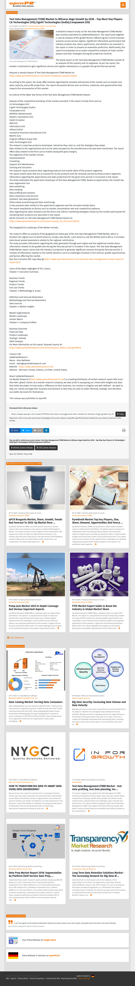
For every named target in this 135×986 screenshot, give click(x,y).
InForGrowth (77, 782)
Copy (120, 414)
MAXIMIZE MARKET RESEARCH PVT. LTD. (23, 698)
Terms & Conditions (37, 978)
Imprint (13, 978)
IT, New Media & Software (27, 696)
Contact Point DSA (53, 978)
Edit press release (46, 447)
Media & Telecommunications (93, 696)
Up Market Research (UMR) (34, 29)
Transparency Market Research (84, 869)
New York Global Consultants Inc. (21, 782)
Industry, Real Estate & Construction (42, 26)
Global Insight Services (81, 698)
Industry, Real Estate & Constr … (30, 513)
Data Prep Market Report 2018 (20, 869)
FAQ (7, 978)
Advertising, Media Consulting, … (93, 780)
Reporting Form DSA (68, 978)
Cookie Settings (84, 978)
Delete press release (22, 447)
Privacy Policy (23, 978)
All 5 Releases (15, 637)
